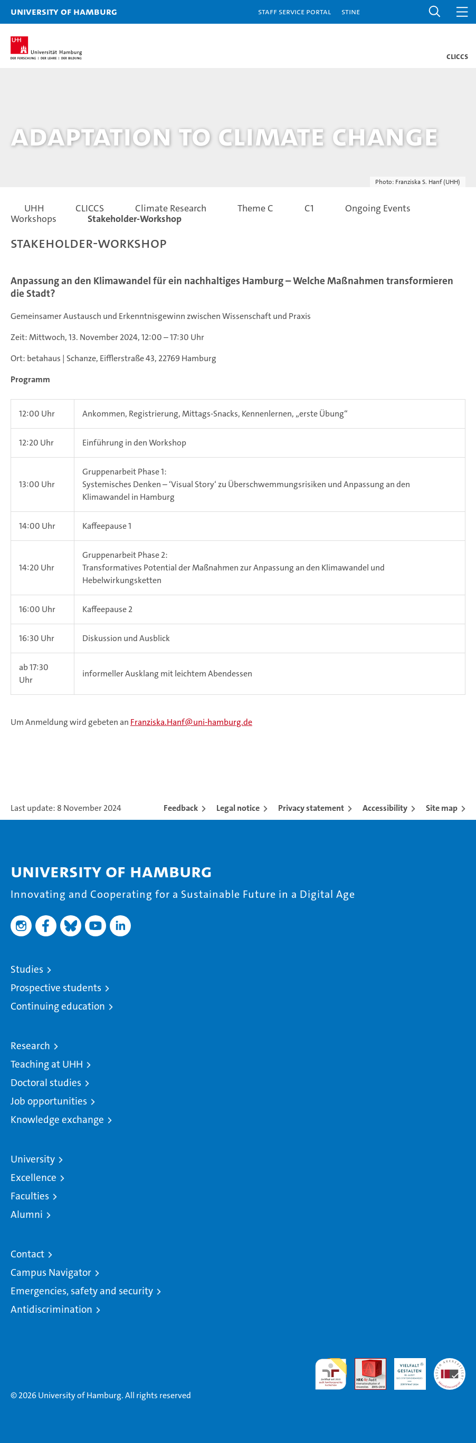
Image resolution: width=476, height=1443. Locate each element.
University (33, 1159)
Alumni (27, 1214)
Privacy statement (311, 807)
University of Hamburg (64, 11)
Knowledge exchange (57, 1119)
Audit (365, 1363)
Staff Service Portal (294, 11)
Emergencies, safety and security (82, 1290)
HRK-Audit (404, 1369)
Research (30, 1045)
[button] (435, 12)
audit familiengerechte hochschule (331, 1374)
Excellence (33, 1177)
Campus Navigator (51, 1272)
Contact (27, 1254)
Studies (27, 969)
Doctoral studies (46, 1082)
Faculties (30, 1196)
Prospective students (56, 987)
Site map (442, 807)
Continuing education (58, 1006)
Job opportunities (49, 1101)
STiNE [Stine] (350, 11)
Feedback (181, 807)
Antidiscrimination (51, 1309)
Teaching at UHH (47, 1064)
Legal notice (238, 807)
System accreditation (449, 1369)
